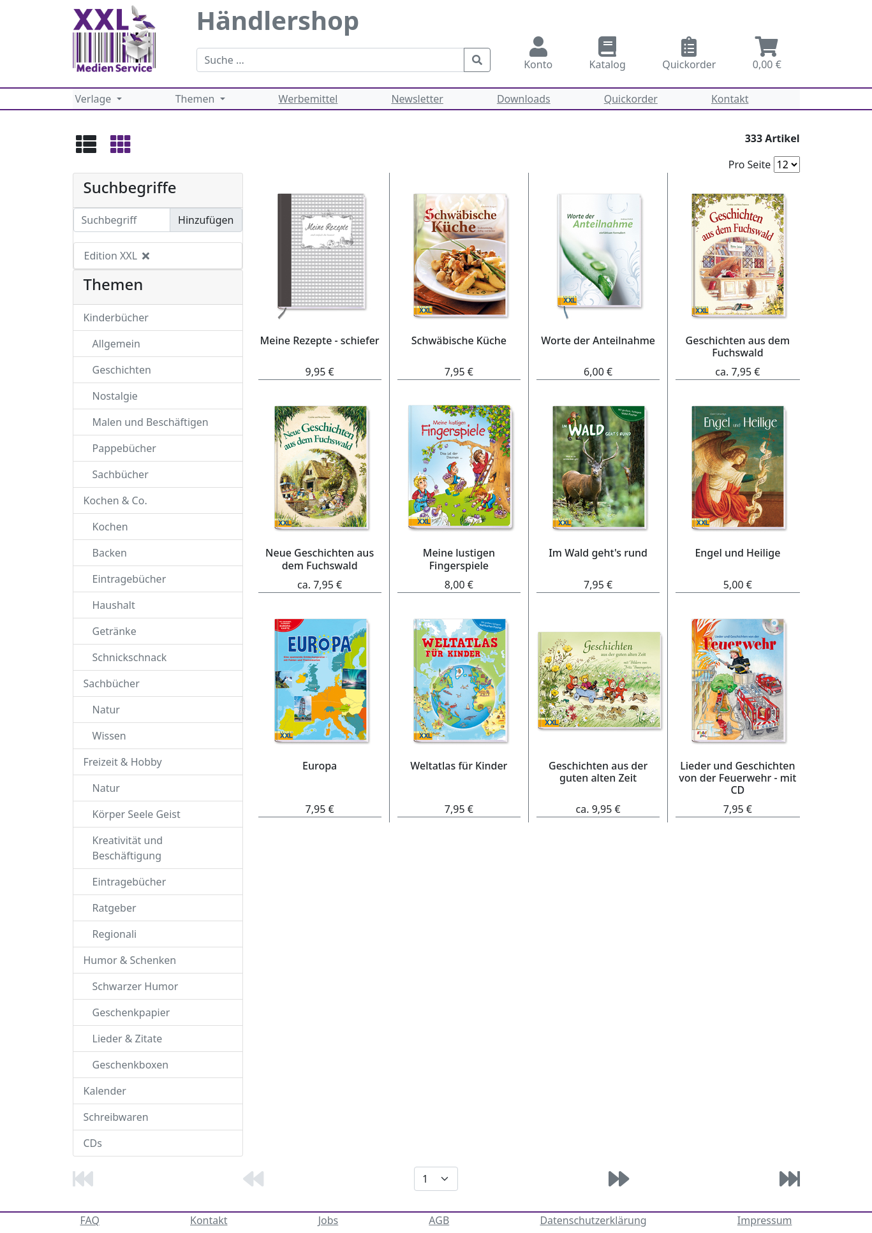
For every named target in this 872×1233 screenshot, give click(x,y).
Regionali (114, 934)
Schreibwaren (116, 1117)
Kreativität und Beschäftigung (127, 848)
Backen (110, 553)
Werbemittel (308, 99)
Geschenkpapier (131, 1012)
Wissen (109, 736)
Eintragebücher (129, 579)
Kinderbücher (116, 317)
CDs (93, 1143)
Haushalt (113, 605)
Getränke (114, 631)
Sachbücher (120, 474)
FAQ (90, 1220)
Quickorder (689, 53)
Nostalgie (115, 396)
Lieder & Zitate (127, 1039)
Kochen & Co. (115, 500)
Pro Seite (749, 164)
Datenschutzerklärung (593, 1220)
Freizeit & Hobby (123, 762)
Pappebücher (124, 448)
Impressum (764, 1220)
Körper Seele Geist (136, 814)
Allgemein (116, 344)
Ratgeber (114, 908)
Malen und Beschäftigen (150, 422)
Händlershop (278, 20)
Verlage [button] (94, 99)
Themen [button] (196, 99)
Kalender (105, 1091)
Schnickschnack (129, 657)
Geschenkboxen (130, 1065)
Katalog (607, 53)
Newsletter (417, 99)
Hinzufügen (205, 220)
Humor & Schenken (130, 960)
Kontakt (730, 99)
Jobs (328, 1220)
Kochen (110, 527)
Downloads (524, 99)
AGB (439, 1220)
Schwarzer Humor (135, 986)
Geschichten (121, 370)
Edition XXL (117, 256)
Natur (106, 710)
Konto (538, 53)
